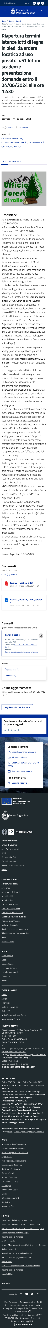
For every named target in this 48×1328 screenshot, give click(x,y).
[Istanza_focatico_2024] (7, 583)
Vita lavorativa (8, 941)
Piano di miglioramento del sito (15, 1152)
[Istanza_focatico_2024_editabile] (7, 600)
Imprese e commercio (11, 920)
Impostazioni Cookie (10, 1189)
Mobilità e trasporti (10, 924)
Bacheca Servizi (8, 1173)
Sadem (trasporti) (9, 1249)
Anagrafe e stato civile (11, 891)
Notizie (4, 959)
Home (4, 21)
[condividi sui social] (8, 128)
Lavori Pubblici (12, 635)
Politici (4, 869)
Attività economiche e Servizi (14, 1015)
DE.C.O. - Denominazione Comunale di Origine (21, 1265)
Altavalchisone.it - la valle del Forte (17, 1253)
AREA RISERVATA (22, 1324)
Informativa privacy (10, 1181)
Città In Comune (20, 1311)
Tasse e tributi (7, 955)
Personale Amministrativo (13, 865)
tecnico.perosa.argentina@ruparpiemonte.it (21, 651)
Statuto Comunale (9, 1177)
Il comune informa (9, 968)
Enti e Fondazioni (9, 861)
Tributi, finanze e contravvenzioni (15, 933)
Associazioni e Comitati (11, 1019)
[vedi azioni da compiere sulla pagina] (21, 128)
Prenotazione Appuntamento (14, 1160)
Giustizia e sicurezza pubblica (14, 916)
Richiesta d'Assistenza (11, 1169)
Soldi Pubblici (7, 1273)
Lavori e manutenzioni (11, 972)
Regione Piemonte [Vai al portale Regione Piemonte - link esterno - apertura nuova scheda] (9, 3)
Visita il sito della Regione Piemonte (17, 1220)
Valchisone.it (7, 1261)
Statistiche (6, 1202)
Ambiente (6, 887)
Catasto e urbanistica (10, 904)
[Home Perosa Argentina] (23, 11)
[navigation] (5, 11)
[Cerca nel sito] (41, 11)
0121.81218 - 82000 (14, 1032)
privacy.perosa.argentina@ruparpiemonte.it (25, 1131)
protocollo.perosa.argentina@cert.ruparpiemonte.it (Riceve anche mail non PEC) (23, 1050)
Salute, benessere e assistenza (15, 929)
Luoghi (4, 998)
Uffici (4, 853)
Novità (11, 21)
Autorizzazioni (7, 900)
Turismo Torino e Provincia (12, 1236)
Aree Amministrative (10, 848)
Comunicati (6, 976)
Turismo (5, 937)
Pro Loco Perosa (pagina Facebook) (16, 1257)
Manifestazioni (8, 963)
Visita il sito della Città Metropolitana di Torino (21, 1224)
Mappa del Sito (8, 1206)
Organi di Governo (9, 844)
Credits (4, 1193)
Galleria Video (7, 1011)
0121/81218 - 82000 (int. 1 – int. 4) (21, 645)
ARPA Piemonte (8, 1240)
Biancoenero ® (25, 1318)
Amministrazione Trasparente (14, 1144)
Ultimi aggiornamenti (10, 1197)
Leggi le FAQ (7, 1156)
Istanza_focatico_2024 (21, 583)
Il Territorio (6, 1002)
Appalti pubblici (8, 896)
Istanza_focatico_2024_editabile (26, 601)
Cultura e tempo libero (11, 908)
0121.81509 (10, 1036)
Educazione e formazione (12, 912)
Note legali (6, 1185)
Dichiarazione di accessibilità (13, 1148)
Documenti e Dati (9, 857)
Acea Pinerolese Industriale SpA (15, 1232)
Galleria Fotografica (10, 1006)
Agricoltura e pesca (10, 883)
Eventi (4, 994)
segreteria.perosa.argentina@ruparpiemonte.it (26, 1054)
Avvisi (18, 21)
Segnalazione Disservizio (12, 1164)
